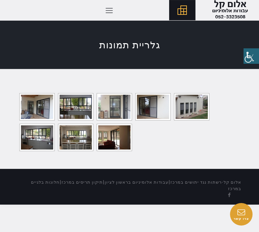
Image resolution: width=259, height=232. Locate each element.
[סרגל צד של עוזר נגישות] (251, 56)
